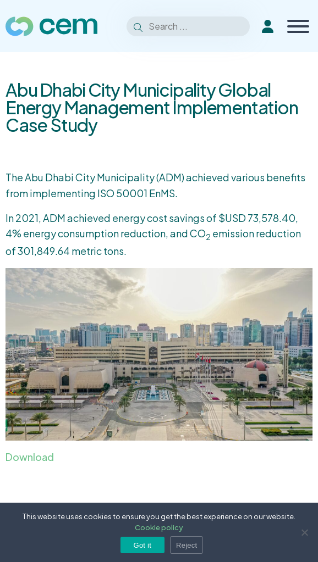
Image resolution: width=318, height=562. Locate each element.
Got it (143, 545)
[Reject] (304, 532)
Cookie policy (159, 527)
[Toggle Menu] (298, 26)
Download (30, 456)
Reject (186, 545)
